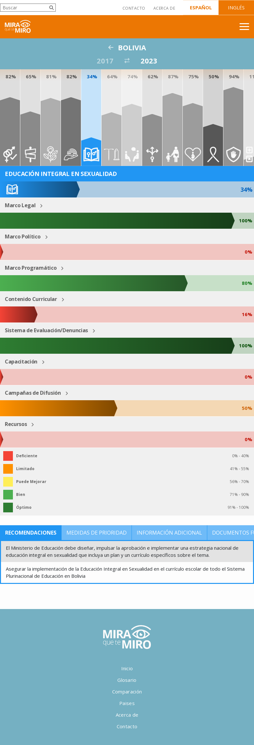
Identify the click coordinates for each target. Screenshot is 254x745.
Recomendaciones (30, 532)
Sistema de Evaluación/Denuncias (46, 330)
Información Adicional (169, 532)
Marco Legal (20, 205)
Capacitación (21, 361)
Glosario (126, 680)
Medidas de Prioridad (96, 532)
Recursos (16, 424)
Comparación (127, 691)
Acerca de (164, 8)
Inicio (127, 668)
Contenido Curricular (31, 299)
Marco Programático (30, 267)
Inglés (236, 7)
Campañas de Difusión (33, 392)
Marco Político (23, 236)
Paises (127, 703)
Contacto (133, 8)
